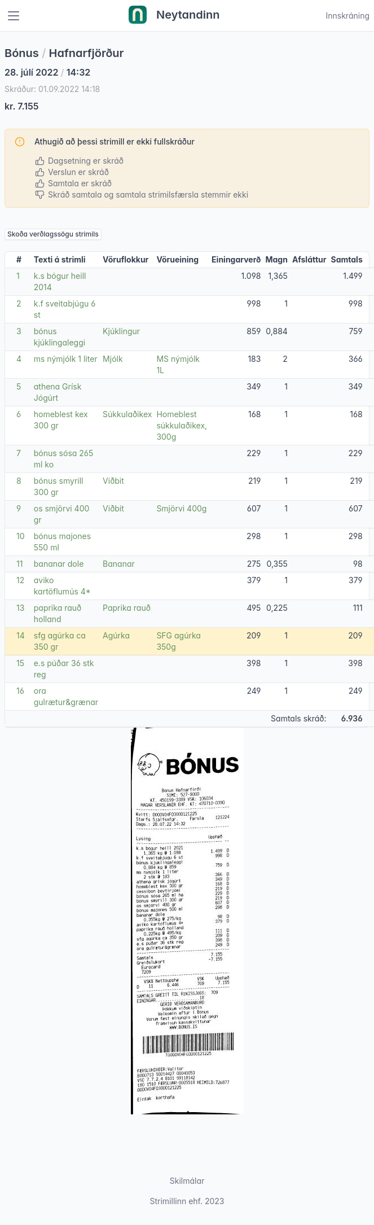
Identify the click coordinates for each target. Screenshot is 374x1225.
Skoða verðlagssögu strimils (53, 234)
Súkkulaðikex (127, 414)
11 (19, 563)
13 (20, 608)
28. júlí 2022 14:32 (47, 72)
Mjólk (113, 359)
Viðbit (113, 480)
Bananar (119, 563)
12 (20, 580)
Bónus (22, 53)
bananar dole (59, 563)
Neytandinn (174, 16)
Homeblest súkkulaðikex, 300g (181, 425)
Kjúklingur (121, 331)
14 (20, 635)
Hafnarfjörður (86, 53)
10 (20, 536)
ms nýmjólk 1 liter (66, 359)
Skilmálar (187, 1180)
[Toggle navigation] (14, 16)
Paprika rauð (127, 608)
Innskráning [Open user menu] (347, 15)
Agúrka (116, 635)
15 (20, 663)
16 (20, 690)
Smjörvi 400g (181, 508)
